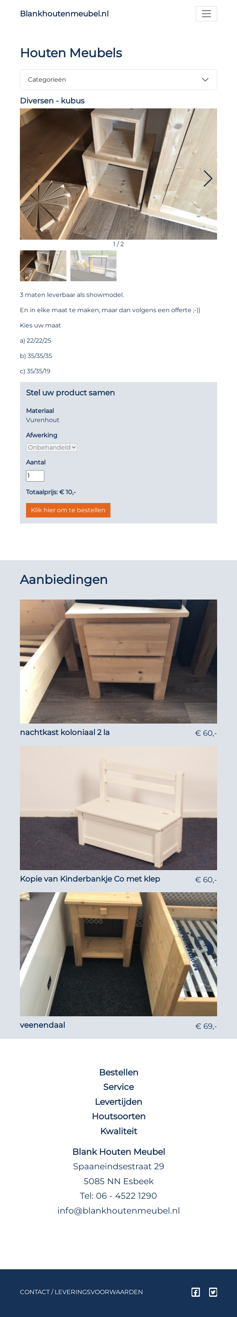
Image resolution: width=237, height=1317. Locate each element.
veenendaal (42, 1025)
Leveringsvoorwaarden (99, 1292)
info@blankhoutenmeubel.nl (118, 1210)
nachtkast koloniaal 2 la (65, 732)
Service (118, 1087)
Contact (35, 1292)
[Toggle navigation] (206, 13)
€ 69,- (206, 1026)
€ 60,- (206, 733)
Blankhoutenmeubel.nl (64, 13)
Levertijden (118, 1101)
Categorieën (47, 79)
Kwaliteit (118, 1131)
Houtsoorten (119, 1116)
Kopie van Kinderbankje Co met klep (90, 878)
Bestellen (118, 1072)
